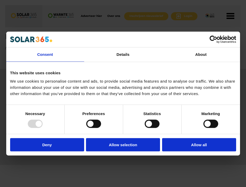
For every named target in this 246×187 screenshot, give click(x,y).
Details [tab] (123, 54)
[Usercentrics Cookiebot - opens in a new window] (213, 39)
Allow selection (123, 144)
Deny (47, 144)
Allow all (199, 144)
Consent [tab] (45, 54)
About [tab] (201, 54)
